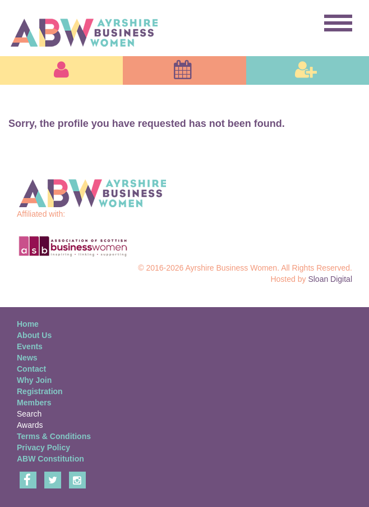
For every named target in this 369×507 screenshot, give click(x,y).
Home (28, 323)
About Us (34, 335)
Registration (40, 391)
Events (30, 346)
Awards (30, 425)
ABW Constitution (50, 458)
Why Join (34, 380)
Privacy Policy (43, 447)
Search (29, 413)
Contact (31, 368)
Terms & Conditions (54, 436)
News (27, 357)
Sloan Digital (330, 279)
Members (34, 402)
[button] (61, 70)
